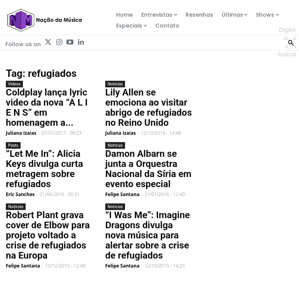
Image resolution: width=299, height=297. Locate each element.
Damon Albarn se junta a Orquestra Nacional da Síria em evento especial (148, 168)
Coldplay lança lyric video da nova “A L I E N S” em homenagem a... (47, 107)
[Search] (291, 42)
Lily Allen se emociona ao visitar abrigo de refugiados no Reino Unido (148, 107)
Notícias (115, 84)
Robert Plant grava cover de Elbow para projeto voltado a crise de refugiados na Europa (48, 235)
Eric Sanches (20, 194)
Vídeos (14, 84)
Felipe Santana (122, 194)
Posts (13, 145)
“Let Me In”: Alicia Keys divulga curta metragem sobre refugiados (44, 168)
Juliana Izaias (21, 133)
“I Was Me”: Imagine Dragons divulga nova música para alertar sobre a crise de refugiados (147, 235)
